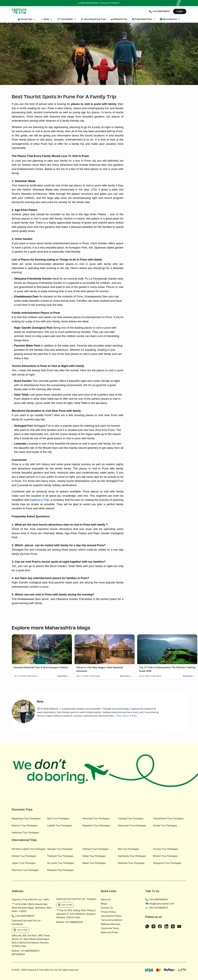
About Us (106, 900)
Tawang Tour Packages (130, 819)
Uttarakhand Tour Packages (168, 819)
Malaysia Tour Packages (60, 870)
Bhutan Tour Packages (165, 856)
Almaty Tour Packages (24, 856)
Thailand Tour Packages (60, 856)
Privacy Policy (108, 912)
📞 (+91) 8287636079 (156, 900)
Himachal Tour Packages (95, 819)
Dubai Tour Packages (94, 856)
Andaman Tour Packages (25, 833)
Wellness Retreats (110, 924)
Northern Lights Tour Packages (29, 849)
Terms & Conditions (111, 920)
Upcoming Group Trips (93, 19)
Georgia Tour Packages (60, 849)
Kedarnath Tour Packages (132, 826)
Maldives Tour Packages (131, 863)
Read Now (63, 676)
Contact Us (107, 908)
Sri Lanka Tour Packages (60, 863)
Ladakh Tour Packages (59, 826)
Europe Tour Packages (165, 849)
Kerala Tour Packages (165, 826)
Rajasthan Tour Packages (96, 826)
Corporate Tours (110, 928)
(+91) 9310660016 (156, 908)
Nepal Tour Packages (94, 863)
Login (180, 11)
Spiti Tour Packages (58, 819)
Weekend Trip (119, 19)
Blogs (104, 904)
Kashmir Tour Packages (24, 826)
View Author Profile (126, 716)
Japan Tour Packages (23, 863)
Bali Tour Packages (128, 849)
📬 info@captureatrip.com (159, 904)
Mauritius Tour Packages (25, 870)
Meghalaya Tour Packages (26, 819)
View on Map (20, 930)
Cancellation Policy (111, 916)
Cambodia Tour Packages (132, 856)
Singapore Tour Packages (167, 863)
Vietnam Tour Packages (95, 849)
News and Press (109, 932)
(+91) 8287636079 (159, 11)
